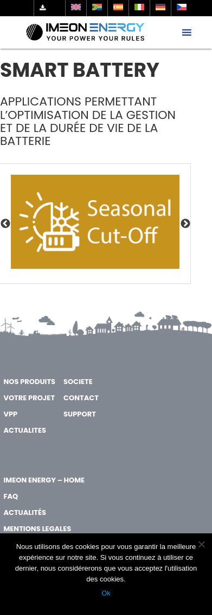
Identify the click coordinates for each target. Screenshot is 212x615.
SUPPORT (79, 414)
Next (185, 224)
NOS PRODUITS (29, 381)
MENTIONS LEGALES (37, 529)
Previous (5, 224)
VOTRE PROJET (29, 398)
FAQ (10, 496)
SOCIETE (78, 381)
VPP (10, 414)
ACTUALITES (24, 430)
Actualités (24, 512)
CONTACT (81, 398)
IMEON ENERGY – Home (44, 480)
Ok (106, 593)
